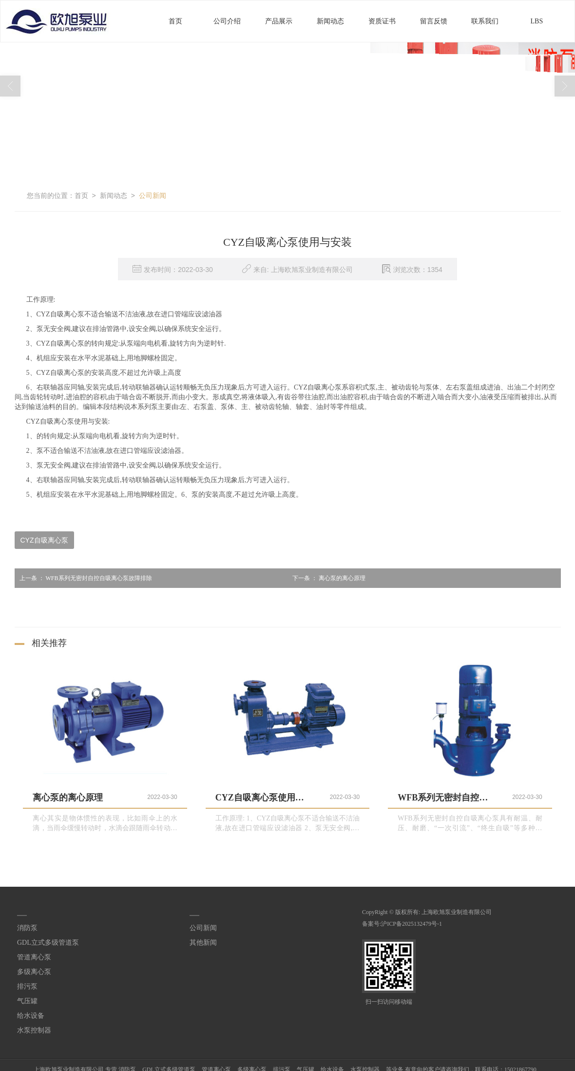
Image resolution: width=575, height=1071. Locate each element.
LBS (537, 20)
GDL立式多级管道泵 (48, 942)
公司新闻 (152, 195)
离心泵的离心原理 (326, 577)
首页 (175, 20)
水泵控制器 (34, 1029)
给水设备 (30, 1015)
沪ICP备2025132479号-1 (411, 923)
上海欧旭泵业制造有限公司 (457, 911)
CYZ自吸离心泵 (44, 540)
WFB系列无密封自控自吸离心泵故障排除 (83, 577)
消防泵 (27, 927)
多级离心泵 (34, 971)
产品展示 (278, 20)
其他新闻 (203, 942)
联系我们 (484, 20)
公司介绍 (227, 20)
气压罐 (27, 1000)
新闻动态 (330, 20)
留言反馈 (433, 20)
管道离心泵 (34, 956)
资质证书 (382, 20)
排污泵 (27, 986)
